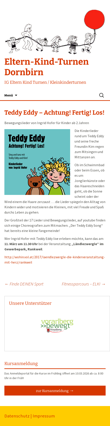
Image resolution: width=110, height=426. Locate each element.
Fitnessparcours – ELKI (84, 284)
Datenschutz (17, 416)
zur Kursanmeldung (52, 391)
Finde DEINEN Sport (23, 284)
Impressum (44, 416)
